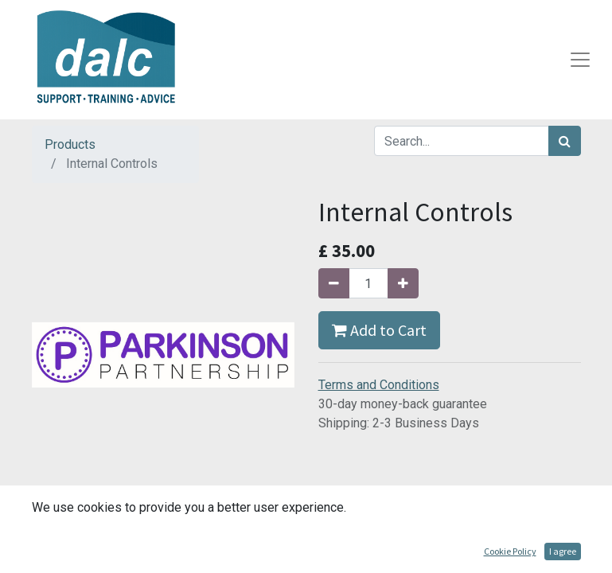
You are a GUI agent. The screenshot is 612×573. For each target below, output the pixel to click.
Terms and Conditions (378, 384)
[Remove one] (333, 283)
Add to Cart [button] (379, 330)
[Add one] (403, 283)
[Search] (564, 141)
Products (70, 144)
